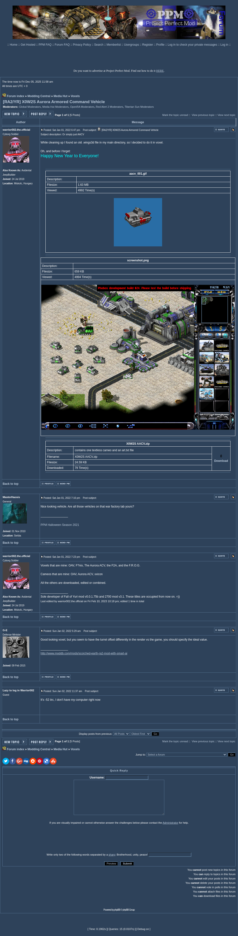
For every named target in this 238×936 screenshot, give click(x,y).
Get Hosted (28, 44)
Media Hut (60, 96)
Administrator (170, 822)
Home (14, 44)
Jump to (140, 754)
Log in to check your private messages (193, 44)
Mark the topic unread (175, 115)
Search (99, 44)
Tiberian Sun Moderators (139, 106)
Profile (160, 44)
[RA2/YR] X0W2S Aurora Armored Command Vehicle (54, 102)
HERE (160, 70)
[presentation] (40, 838)
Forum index (15, 96)
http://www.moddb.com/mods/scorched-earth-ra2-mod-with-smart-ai (84, 653)
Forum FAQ (62, 44)
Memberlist (114, 44)
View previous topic (203, 115)
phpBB (117, 909)
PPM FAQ (45, 44)
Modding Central (39, 96)
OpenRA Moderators (82, 106)
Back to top (10, 484)
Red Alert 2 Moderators (109, 106)
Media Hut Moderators (55, 106)
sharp (111, 854)
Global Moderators (30, 106)
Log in (224, 44)
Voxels (75, 96)
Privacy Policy (82, 44)
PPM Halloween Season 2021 (60, 525)
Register (148, 44)
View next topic (226, 115)
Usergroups (132, 44)
